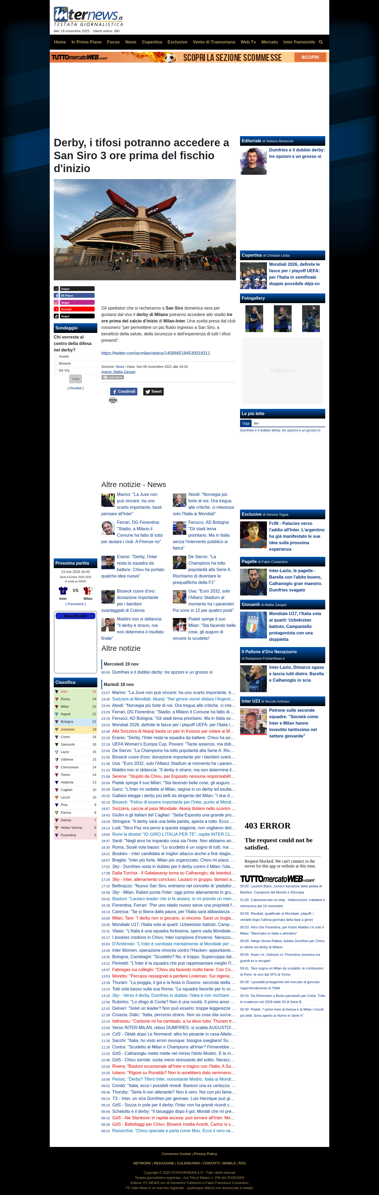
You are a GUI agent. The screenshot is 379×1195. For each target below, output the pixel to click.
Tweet (153, 391)
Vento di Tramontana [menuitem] (214, 42)
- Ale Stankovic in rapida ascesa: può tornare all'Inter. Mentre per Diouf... (186, 1118)
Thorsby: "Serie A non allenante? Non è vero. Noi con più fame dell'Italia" (181, 1092)
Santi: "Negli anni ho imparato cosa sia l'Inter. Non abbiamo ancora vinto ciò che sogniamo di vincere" (209, 840)
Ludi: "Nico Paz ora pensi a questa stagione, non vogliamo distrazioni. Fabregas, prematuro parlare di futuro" (216, 828)
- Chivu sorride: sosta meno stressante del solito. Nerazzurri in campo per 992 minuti (197, 1060)
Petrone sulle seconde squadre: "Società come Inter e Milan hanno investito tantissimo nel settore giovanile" (293, 723)
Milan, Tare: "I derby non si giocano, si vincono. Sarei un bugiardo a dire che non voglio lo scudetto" (207, 918)
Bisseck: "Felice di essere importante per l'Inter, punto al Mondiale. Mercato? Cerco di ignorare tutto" (207, 802)
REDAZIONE (164, 1163)
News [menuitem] (131, 42)
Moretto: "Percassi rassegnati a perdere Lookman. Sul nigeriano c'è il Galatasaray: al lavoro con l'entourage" (215, 976)
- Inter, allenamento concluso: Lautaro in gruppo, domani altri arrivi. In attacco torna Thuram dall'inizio (212, 879)
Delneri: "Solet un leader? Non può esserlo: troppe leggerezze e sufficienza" (184, 1008)
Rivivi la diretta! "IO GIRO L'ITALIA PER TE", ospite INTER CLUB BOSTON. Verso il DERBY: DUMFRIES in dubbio (222, 834)
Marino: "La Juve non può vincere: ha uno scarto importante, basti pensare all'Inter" (191, 692)
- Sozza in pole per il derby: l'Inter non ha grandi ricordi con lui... (178, 1105)
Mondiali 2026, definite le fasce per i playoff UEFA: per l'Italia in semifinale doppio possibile (206, 724)
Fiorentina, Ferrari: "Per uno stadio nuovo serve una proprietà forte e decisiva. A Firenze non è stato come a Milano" (222, 905)
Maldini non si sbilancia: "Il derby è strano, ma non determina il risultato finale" (186, 770)
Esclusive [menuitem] (177, 42)
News (120, 367)
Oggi (245, 423)
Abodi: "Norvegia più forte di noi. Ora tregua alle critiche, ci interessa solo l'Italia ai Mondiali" (199, 705)
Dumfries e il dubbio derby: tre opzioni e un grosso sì (162, 672)
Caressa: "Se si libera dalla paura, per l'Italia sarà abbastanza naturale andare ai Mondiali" (198, 911)
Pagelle (249, 561)
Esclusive (252, 514)
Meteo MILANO (75, 616)
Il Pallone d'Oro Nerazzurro (269, 651)
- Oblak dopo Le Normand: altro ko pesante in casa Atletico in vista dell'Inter (189, 1034)
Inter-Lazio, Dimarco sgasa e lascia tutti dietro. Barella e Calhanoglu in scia (296, 673)
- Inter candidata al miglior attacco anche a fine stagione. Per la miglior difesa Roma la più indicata (214, 853)
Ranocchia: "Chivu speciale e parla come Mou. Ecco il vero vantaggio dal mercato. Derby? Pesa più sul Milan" (217, 1130)
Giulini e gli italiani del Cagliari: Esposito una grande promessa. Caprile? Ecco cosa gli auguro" (208, 815)
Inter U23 (251, 701)
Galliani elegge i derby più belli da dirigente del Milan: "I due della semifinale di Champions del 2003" (208, 795)
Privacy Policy (205, 1154)
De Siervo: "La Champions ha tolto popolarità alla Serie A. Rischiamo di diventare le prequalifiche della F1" (202, 569)
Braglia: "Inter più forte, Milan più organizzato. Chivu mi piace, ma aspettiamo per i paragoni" (200, 860)
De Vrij (64, 370)
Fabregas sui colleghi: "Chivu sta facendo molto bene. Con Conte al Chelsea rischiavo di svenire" (205, 969)
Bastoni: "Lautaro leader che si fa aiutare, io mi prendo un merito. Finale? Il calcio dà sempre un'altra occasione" (219, 898)
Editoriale (251, 141)
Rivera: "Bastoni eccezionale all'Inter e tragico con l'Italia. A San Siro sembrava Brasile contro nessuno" (210, 1066)
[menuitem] (320, 42)
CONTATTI (211, 1163)
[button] (75, 379)
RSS (242, 1163)
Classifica (65, 682)
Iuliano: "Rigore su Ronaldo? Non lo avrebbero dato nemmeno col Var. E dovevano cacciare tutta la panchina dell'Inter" (225, 1072)
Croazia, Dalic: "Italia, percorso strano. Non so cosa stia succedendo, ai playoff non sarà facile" (202, 1014)
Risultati (75, 388)
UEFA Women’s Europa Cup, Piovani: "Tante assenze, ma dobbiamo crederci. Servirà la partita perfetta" (211, 744)
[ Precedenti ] (75, 604)
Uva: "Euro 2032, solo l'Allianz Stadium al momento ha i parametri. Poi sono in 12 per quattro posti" (206, 763)
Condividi (123, 391)
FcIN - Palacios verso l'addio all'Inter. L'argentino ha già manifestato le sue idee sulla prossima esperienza (296, 536)
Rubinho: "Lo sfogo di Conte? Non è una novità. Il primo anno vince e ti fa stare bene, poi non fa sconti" (210, 1002)
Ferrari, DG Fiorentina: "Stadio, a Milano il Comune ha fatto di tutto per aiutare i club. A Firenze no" (206, 712)
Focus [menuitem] (113, 42)
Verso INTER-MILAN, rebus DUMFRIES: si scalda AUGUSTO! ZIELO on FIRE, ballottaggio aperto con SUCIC (217, 1027)
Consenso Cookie (176, 1154)
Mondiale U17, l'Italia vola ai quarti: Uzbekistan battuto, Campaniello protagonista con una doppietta (207, 924)
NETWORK (142, 1163)
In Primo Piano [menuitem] (86, 42)
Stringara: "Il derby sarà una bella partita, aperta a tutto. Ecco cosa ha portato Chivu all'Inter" (200, 821)
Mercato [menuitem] (269, 42)
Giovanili (251, 604)
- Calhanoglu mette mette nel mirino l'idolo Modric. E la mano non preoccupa (190, 1053)
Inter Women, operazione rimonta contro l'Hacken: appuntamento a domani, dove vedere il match (205, 950)
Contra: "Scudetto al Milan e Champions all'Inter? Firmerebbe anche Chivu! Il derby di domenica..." (206, 1047)
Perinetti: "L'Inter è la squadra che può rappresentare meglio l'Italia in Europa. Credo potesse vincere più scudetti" (220, 963)
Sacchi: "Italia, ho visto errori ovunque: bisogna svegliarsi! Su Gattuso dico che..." (189, 1040)
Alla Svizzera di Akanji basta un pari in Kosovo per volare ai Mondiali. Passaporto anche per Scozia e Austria (215, 731)
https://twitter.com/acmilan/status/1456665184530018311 (155, 353)
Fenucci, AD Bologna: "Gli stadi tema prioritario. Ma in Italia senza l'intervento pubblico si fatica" (201, 535)
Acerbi (64, 356)
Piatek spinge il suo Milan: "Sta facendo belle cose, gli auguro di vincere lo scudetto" (192, 782)
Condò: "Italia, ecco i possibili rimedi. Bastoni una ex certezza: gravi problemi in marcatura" (198, 1085)
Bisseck (65, 363)
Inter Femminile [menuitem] (299, 42)
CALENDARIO (188, 1163)
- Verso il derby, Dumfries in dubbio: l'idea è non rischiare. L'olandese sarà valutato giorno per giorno (212, 995)
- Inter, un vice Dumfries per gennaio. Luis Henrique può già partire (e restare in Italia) (197, 1098)
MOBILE (229, 1163)
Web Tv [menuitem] (248, 42)
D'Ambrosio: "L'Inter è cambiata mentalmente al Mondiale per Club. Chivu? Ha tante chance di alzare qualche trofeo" (223, 944)
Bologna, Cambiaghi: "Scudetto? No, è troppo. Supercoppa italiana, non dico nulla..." (193, 956)
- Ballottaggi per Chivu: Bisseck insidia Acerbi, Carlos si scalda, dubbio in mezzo (193, 1124)
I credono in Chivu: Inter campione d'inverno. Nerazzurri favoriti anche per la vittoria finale (205, 937)
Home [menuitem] (60, 42)
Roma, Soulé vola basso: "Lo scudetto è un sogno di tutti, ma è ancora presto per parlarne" (199, 847)
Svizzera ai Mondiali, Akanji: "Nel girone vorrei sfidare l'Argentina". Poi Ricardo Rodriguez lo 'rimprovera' (211, 699)
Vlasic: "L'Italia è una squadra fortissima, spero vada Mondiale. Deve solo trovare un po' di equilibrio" (208, 931)
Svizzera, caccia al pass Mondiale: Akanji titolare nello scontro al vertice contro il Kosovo (196, 808)
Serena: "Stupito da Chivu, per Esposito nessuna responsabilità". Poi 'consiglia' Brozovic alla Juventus (209, 776)
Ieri (256, 423)
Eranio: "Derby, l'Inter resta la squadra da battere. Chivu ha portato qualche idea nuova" (195, 737)
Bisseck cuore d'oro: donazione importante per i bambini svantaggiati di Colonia (188, 757)
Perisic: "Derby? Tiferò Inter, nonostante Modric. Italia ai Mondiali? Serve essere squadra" (197, 1079)
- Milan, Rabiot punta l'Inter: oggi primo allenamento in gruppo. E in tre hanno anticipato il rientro (207, 892)
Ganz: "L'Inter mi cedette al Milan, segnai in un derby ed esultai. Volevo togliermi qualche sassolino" (207, 789)
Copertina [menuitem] (152, 42)
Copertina (252, 255)
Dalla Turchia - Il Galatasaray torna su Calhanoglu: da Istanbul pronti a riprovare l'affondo (197, 873)
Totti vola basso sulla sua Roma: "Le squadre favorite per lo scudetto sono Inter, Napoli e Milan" (203, 989)
